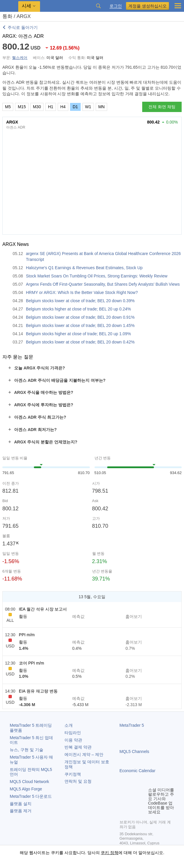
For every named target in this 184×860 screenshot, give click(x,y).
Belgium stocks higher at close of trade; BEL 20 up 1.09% (78, 333)
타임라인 (72, 732)
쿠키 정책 (109, 852)
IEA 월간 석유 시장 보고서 (43, 609)
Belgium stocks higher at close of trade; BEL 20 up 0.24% (78, 309)
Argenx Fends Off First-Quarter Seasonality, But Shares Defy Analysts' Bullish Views (103, 284)
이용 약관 (73, 740)
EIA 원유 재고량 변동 (38, 691)
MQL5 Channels (134, 751)
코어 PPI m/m (31, 663)
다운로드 (31, 796)
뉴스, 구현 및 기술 (26, 749)
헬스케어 (19, 57)
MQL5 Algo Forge (26, 789)
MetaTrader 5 (132, 725)
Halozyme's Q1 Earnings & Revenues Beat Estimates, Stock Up (84, 267)
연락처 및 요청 (78, 781)
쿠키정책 (72, 774)
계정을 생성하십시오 (147, 6)
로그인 (116, 6)
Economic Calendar (137, 770)
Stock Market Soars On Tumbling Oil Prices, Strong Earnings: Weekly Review (97, 276)
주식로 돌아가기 (23, 27)
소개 (68, 725)
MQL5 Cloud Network (29, 781)
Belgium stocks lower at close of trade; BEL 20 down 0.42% (80, 342)
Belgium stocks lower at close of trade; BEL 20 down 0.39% (80, 300)
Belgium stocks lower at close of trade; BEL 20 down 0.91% (80, 317)
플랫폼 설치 (21, 803)
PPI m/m (27, 634)
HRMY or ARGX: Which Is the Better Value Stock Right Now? (82, 292)
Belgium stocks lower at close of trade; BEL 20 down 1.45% (80, 325)
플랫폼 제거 (21, 810)
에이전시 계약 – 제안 (83, 754)
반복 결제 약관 (78, 747)
